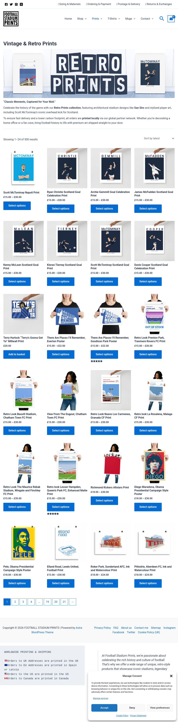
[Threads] (21, 4)
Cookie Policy (122, 715)
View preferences (160, 707)
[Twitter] (11, 4)
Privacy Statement (138, 715)
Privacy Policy (102, 627)
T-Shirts (114, 18)
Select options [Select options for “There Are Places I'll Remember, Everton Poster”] (60, 354)
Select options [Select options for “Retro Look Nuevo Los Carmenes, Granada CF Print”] (104, 430)
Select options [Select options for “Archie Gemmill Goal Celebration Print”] (104, 208)
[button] (171, 676)
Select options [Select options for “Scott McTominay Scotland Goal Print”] (104, 281)
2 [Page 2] (15, 601)
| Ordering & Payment (98, 4)
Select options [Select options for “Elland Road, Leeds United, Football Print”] (60, 583)
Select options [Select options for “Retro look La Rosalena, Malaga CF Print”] (148, 430)
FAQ (116, 627)
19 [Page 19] (47, 601)
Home (68, 18)
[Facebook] (6, 4)
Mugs (130, 18)
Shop (82, 18)
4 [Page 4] (31, 601)
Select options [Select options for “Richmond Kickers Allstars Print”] (104, 500)
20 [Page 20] (55, 601)
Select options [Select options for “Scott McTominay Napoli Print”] (17, 205)
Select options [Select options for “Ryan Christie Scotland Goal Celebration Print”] (60, 208)
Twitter (131, 632)
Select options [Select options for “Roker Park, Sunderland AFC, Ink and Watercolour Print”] (104, 583)
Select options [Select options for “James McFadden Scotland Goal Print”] (148, 208)
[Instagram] (16, 4)
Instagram (170, 627)
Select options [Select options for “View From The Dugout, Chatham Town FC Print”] (60, 430)
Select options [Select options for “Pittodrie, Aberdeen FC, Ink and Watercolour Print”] (148, 583)
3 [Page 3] (23, 601)
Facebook (118, 632)
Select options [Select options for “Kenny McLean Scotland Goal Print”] (17, 281)
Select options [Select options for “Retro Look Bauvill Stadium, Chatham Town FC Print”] (17, 430)
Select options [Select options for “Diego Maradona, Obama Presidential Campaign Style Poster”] (148, 506)
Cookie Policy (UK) (149, 632)
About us (126, 627)
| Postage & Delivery (128, 4)
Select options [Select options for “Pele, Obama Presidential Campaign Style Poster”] (17, 583)
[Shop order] (159, 138)
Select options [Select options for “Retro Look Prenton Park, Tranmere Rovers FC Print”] (148, 354)
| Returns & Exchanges (158, 4)
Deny (132, 707)
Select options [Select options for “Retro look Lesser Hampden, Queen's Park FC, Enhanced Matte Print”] (60, 506)
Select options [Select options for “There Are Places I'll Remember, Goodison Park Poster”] (104, 354)
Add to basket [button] (16, 354)
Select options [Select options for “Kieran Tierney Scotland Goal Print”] (60, 281)
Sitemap (156, 627)
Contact (147, 18)
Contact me (141, 627)
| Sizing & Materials (69, 4)
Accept (104, 707)
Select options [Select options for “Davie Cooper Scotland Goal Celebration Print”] (148, 281)
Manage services (100, 698)
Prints (97, 18)
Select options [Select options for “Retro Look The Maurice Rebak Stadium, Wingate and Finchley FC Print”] (17, 506)
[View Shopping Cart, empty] (171, 18)
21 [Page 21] (64, 601)
